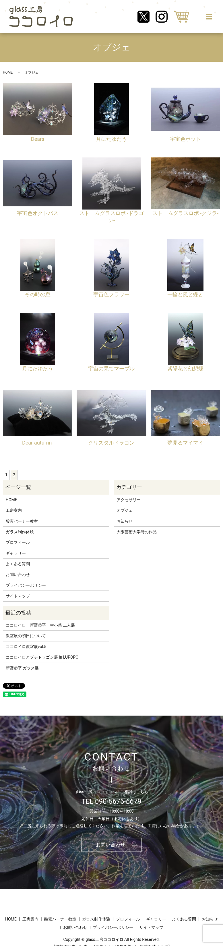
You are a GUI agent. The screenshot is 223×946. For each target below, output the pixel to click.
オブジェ (125, 510)
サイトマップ (18, 596)
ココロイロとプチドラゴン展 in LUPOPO (42, 657)
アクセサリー (129, 499)
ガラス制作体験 (20, 532)
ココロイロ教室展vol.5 (26, 646)
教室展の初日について (26, 635)
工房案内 (14, 510)
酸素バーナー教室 (22, 521)
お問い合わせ (18, 574)
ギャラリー (16, 553)
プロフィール (18, 542)
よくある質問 (18, 564)
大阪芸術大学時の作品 (137, 532)
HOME (8, 72)
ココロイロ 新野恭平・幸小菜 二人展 (40, 625)
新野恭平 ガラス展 (22, 668)
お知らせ (125, 521)
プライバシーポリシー (26, 585)
